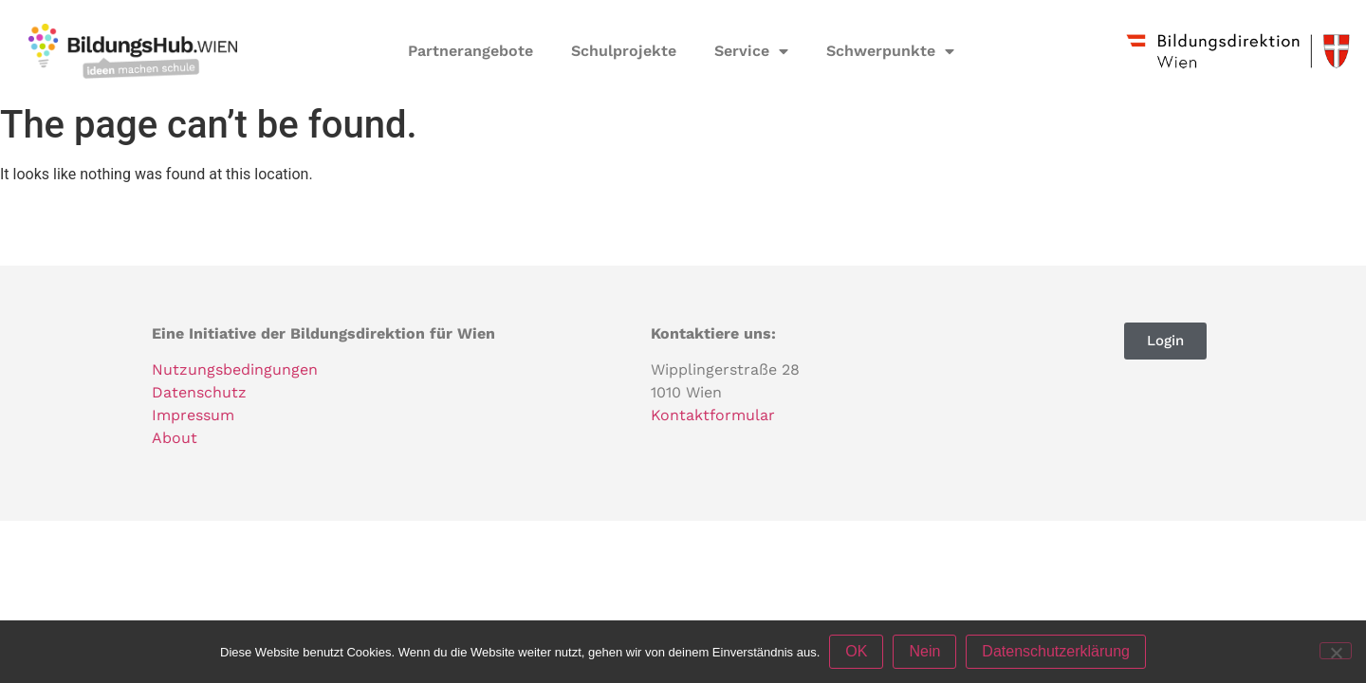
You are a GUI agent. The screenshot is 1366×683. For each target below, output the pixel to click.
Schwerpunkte (890, 51)
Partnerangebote (470, 51)
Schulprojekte (623, 51)
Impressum (193, 415)
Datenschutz (199, 392)
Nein (924, 651)
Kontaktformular (713, 415)
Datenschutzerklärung (1056, 651)
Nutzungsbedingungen (235, 369)
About (174, 438)
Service (751, 51)
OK (856, 651)
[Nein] (1336, 650)
